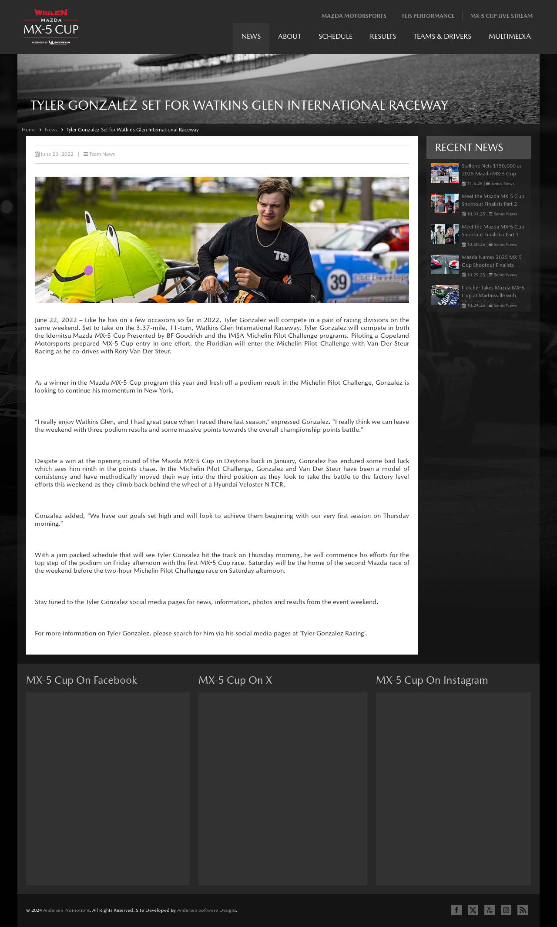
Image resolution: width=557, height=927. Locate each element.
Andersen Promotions (66, 910)
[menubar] (386, 38)
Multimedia (510, 36)
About (289, 36)
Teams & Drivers (442, 36)
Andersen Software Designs (206, 910)
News (251, 36)
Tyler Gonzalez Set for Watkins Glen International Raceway (132, 130)
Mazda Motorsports (354, 16)
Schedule (335, 36)
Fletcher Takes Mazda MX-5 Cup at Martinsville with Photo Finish (493, 295)
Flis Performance (428, 16)
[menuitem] (251, 38)
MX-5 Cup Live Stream (501, 16)
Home (29, 130)
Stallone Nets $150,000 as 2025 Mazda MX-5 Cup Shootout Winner (492, 174)
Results (383, 36)
